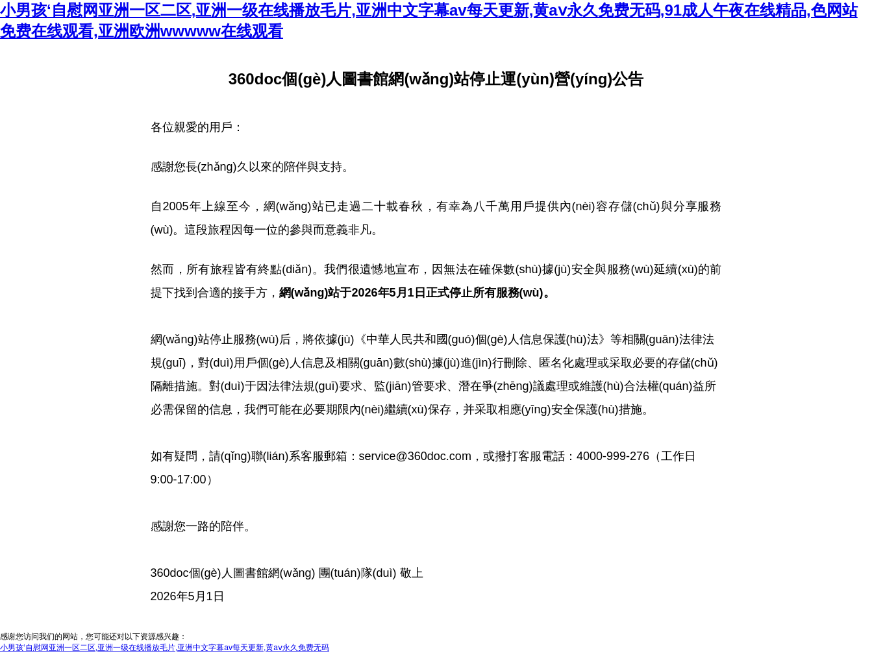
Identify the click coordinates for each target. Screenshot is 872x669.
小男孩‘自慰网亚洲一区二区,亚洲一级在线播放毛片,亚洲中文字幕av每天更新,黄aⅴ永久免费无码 (164, 647)
